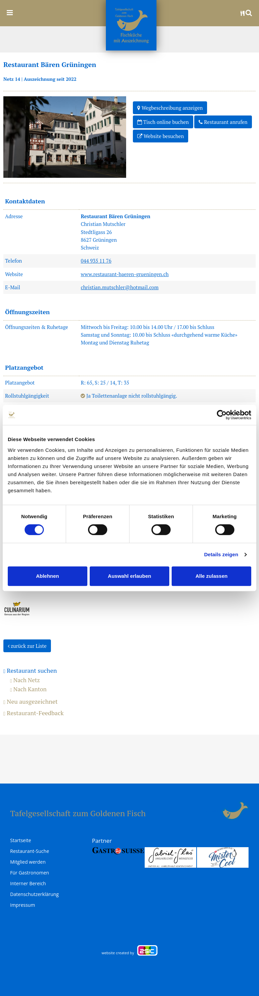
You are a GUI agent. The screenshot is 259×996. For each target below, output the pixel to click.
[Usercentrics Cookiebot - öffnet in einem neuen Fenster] (221, 415)
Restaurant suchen (30, 670)
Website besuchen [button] (160, 135)
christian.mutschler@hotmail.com (120, 287)
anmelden (214, 810)
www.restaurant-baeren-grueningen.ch (125, 274)
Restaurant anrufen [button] (223, 121)
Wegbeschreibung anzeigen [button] (170, 107)
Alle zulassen (212, 576)
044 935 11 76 (96, 260)
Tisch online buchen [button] (163, 121)
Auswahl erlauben (129, 576)
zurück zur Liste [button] (27, 645)
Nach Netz (25, 680)
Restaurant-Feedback (33, 713)
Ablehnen (47, 576)
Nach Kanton (28, 689)
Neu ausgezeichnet (30, 701)
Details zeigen (221, 554)
